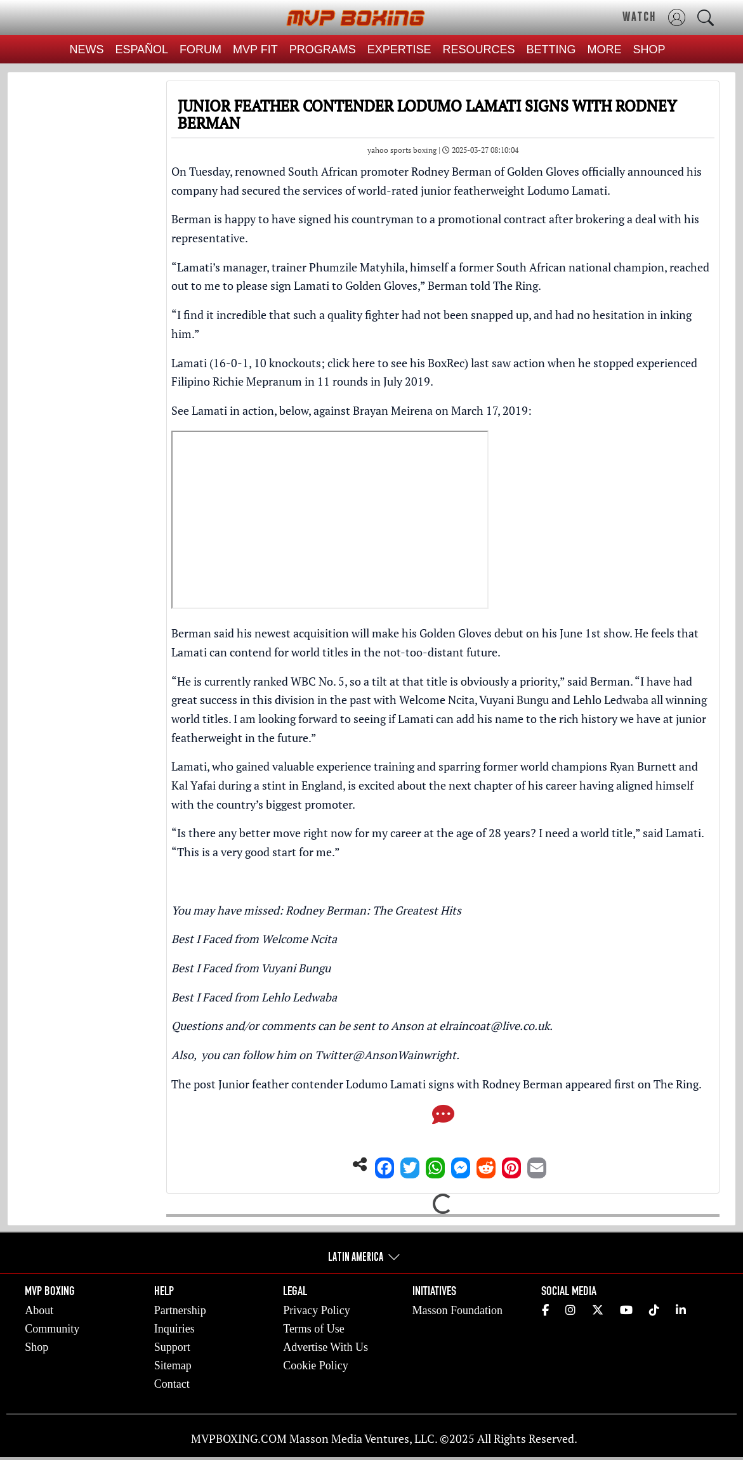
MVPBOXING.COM (239, 1438)
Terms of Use (314, 1328)
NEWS (86, 49)
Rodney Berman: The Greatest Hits (373, 910)
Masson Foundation (457, 1310)
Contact (172, 1384)
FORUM (200, 49)
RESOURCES (479, 49)
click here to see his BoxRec (395, 362)
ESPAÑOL (141, 49)
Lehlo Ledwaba (299, 997)
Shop (36, 1347)
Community (52, 1328)
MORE (605, 49)
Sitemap (173, 1365)
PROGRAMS (322, 49)
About (39, 1310)
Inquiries (174, 1328)
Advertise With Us (325, 1347)
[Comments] (443, 1118)
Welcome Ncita (299, 938)
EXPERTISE (399, 49)
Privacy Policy (316, 1310)
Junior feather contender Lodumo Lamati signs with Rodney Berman (390, 1084)
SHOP (649, 49)
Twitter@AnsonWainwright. (387, 1054)
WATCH (639, 16)
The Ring (676, 1084)
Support (172, 1347)
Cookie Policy (315, 1365)
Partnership (180, 1310)
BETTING (551, 49)
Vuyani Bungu (296, 967)
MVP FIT (255, 49)
